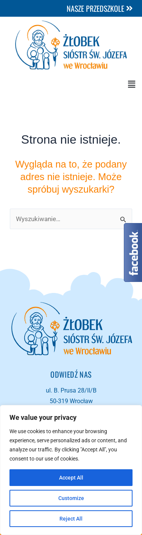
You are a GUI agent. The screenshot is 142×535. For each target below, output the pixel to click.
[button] (131, 84)
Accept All (71, 478)
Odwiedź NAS (70, 374)
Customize (71, 498)
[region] (71, 470)
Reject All (71, 519)
